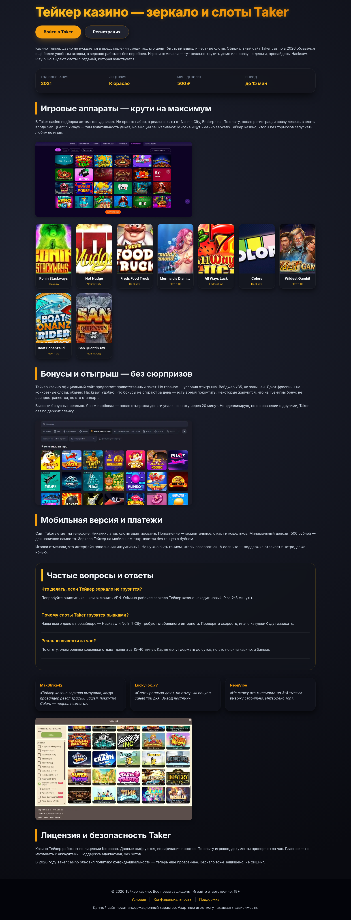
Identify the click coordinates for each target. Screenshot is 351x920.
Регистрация (107, 31)
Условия (139, 899)
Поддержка (209, 899)
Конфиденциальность (173, 899)
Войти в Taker (58, 31)
